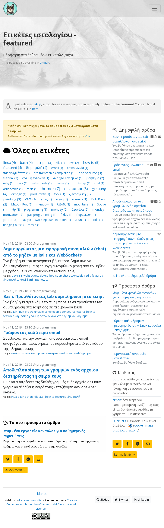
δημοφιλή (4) (37, 167)
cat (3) (27, 219)
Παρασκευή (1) (86, 215)
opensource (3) (90, 173)
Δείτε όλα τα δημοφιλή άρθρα (134, 276)
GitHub (103, 499)
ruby (13, 275)
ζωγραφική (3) (80, 194)
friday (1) (66, 215)
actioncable (76, 275)
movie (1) (34, 225)
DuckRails (119, 421)
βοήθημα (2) (95, 178)
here (35, 109)
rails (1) (23, 183)
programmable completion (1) (54, 173)
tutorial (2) (11, 178)
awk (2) (74, 163)
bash (14, 312)
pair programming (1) (42, 215)
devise (44, 275)
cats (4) (31, 199)
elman (117, 400)
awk (41, 397)
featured (97, 275)
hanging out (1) (14, 225)
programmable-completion (42, 312)
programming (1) (36, 209)
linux (21, 312)
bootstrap (55, 275)
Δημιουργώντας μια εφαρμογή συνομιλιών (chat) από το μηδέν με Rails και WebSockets (54, 252)
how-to (44, 280)
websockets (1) (42, 183)
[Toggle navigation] (155, 8)
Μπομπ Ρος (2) (22, 204)
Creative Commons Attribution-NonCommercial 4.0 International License (42, 504)
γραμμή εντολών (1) (36, 178)
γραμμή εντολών (39, 316)
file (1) (61, 163)
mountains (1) (84, 204)
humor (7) (51, 188)
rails (20, 275)
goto (116, 379)
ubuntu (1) (82, 220)
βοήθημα (33, 280)
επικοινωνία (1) (77, 168)
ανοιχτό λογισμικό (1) (68, 178)
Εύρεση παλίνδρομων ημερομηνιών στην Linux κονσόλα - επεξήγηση (137, 325)
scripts (29, 397)
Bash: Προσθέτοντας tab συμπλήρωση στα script (53, 296)
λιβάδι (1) (64, 204)
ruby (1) (8, 183)
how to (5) (91, 162)
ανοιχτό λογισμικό (63, 316)
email (14, 353)
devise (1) (63, 183)
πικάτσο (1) (80, 199)
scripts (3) (45, 162)
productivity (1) (40, 194)
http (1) (16, 209)
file (36, 397)
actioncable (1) (13, 189)
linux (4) (10, 162)
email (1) (57, 168)
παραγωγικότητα (46, 353)
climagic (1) (19, 194)
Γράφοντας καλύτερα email (31, 332)
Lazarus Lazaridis (30, 500)
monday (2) (59, 209)
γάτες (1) (47, 199)
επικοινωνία (26, 353)
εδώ (87, 136)
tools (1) (60, 194)
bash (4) (27, 162)
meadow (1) (45, 204)
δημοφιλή (9, 280)
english (44, 63)
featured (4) (13, 167)
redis (87, 275)
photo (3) (10, 219)
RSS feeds (14, 470)
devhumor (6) (76, 188)
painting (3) (12, 199)
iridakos (41, 493)
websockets (31, 275)
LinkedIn (141, 499)
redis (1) (32, 189)
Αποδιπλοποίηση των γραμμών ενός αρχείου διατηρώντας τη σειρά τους (50, 373)
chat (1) (99, 183)
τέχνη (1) (62, 199)
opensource (68, 312)
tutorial (21, 280)
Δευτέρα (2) (80, 209)
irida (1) (98, 220)
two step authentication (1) (53, 220)
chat (65, 275)
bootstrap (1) (82, 183)
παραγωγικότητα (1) (17, 173)
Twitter (121, 499)
